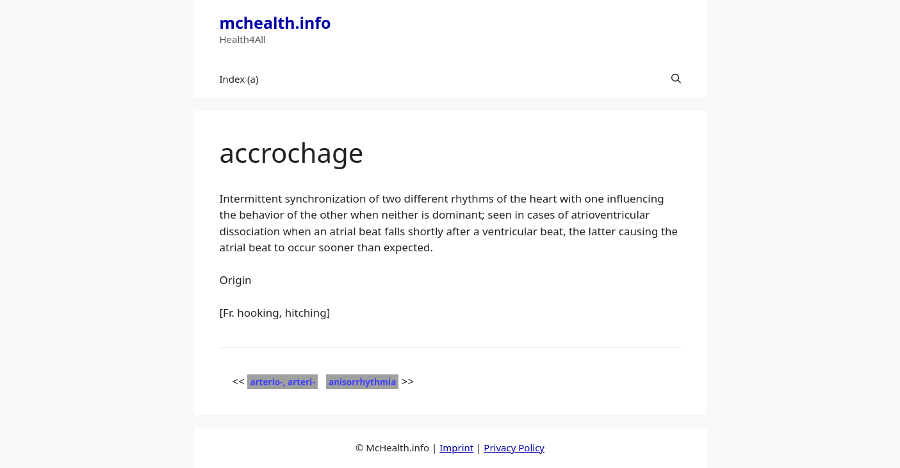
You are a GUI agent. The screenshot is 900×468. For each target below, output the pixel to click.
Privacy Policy (514, 447)
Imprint (456, 447)
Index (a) (239, 78)
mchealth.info (275, 22)
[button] (676, 79)
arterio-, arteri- (282, 382)
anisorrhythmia (362, 382)
